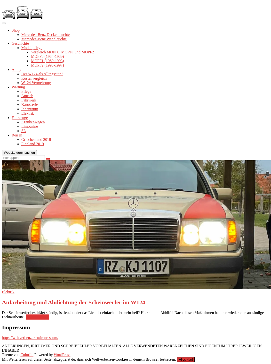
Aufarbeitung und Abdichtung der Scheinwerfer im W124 (73, 302)
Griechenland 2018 (36, 139)
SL (23, 131)
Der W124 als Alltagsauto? (42, 74)
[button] (22, 10)
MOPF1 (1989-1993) (47, 61)
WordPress (62, 355)
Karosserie (29, 104)
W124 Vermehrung (36, 83)
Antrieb (27, 96)
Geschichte (20, 43)
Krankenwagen (33, 122)
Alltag (16, 70)
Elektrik (27, 113)
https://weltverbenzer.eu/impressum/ (30, 338)
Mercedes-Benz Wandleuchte (44, 39)
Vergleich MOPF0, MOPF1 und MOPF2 (62, 52)
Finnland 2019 (32, 144)
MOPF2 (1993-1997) (47, 65)
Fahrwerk (28, 100)
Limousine (29, 126)
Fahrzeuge (20, 118)
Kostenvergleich (34, 78)
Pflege (26, 91)
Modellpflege (31, 48)
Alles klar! (186, 359)
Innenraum (29, 109)
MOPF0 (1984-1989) (47, 56)
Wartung (18, 87)
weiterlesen (37, 317)
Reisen (17, 135)
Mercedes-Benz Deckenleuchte (45, 35)
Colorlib (26, 355)
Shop (16, 30)
